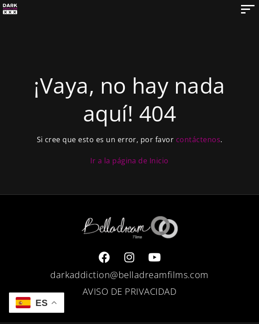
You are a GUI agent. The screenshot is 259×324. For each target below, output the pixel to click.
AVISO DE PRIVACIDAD (129, 291)
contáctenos (198, 139)
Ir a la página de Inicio (129, 161)
